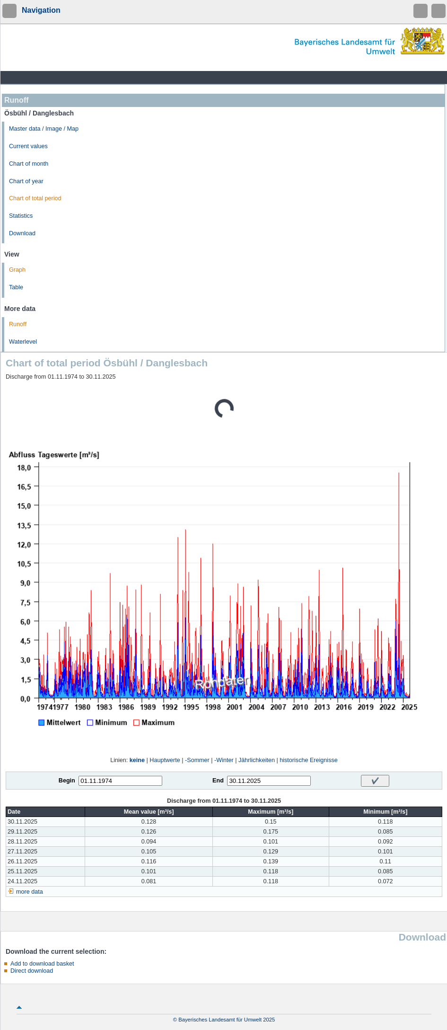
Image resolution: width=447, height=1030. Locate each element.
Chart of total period (35, 198)
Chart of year (26, 181)
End (218, 780)
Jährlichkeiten (256, 760)
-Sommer (197, 760)
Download (22, 233)
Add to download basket (42, 963)
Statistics (21, 216)
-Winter (224, 760)
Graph (17, 269)
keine (137, 760)
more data (29, 891)
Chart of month (28, 163)
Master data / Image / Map (44, 128)
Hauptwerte (164, 760)
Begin (67, 780)
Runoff (17, 324)
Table (16, 287)
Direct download (31, 971)
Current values (28, 146)
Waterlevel (23, 341)
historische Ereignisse (309, 760)
